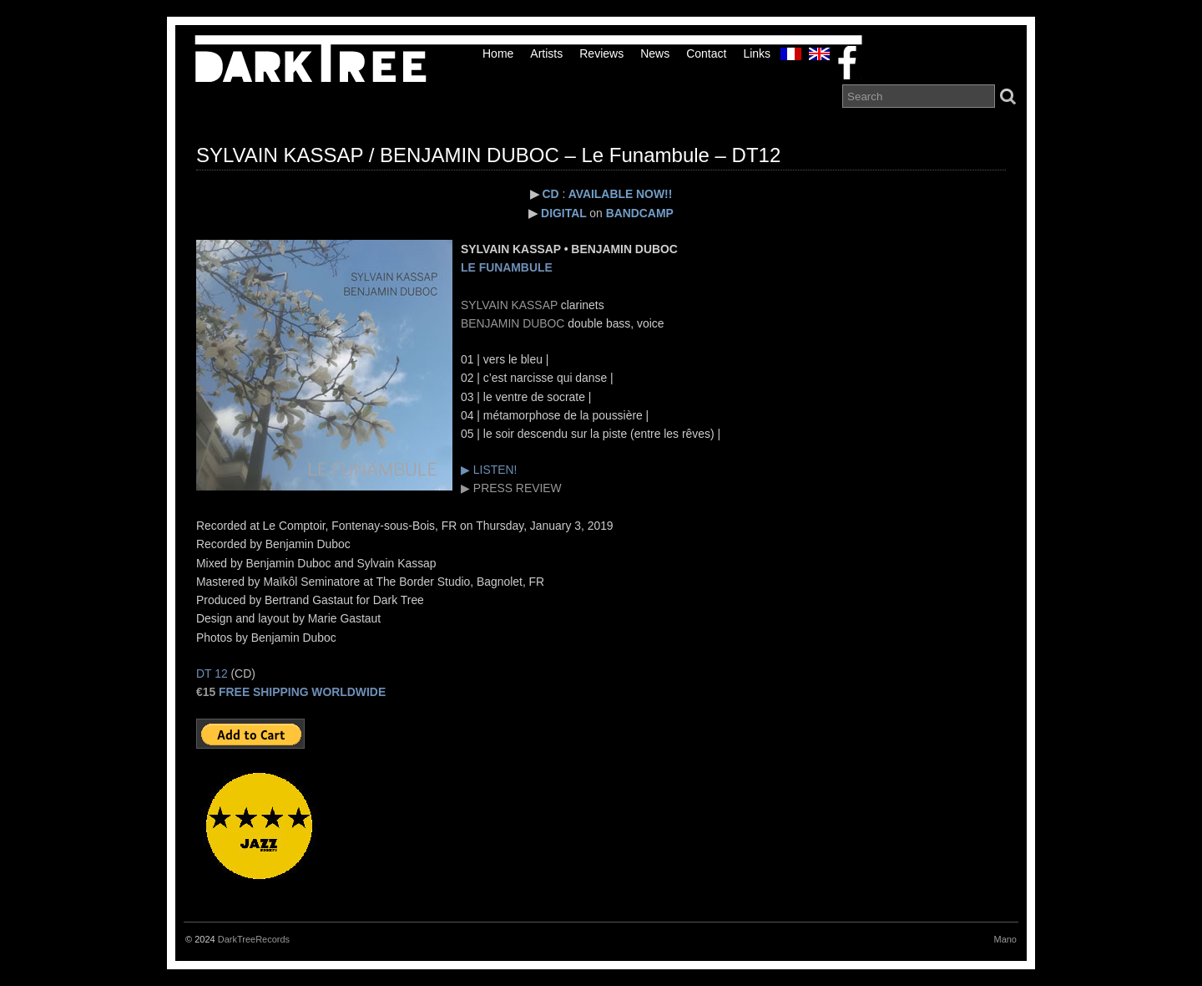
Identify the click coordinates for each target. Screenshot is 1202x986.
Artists (546, 53)
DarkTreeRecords (254, 939)
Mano (1005, 939)
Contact (706, 53)
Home (497, 53)
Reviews (601, 53)
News (654, 53)
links (756, 53)
